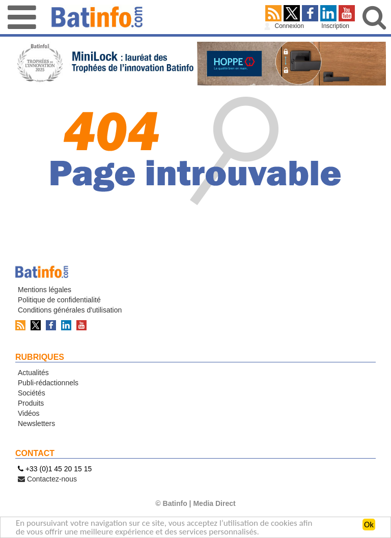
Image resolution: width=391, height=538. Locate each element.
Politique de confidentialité (59, 300)
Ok (369, 525)
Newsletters (36, 423)
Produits (31, 403)
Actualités (33, 373)
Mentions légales (44, 290)
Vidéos (29, 413)
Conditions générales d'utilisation (70, 310)
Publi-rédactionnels (48, 383)
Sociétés (31, 393)
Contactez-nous (47, 479)
